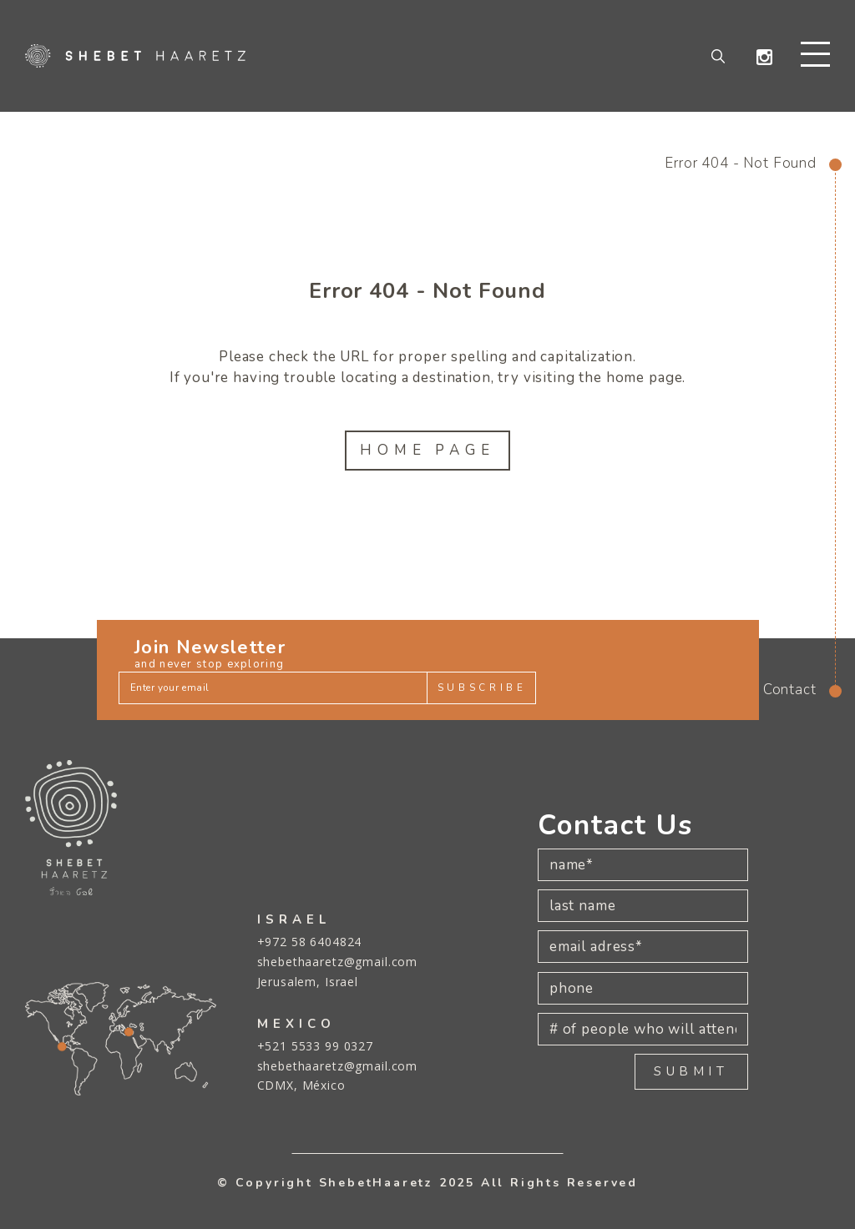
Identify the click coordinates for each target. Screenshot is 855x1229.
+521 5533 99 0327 (315, 1046)
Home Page (427, 451)
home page (644, 378)
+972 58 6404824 (309, 941)
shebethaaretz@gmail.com (337, 962)
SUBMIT (691, 1071)
